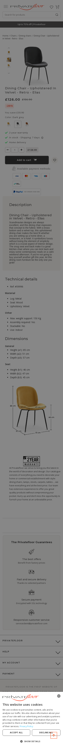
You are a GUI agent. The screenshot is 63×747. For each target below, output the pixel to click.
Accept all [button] (16, 732)
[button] (31, 741)
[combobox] (58, 696)
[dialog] (31, 719)
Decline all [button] (46, 732)
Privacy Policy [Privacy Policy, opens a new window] (26, 726)
